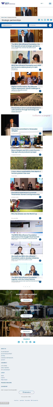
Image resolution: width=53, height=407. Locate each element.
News (6, 17)
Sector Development (6, 353)
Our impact (4, 362)
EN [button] (41, 3)
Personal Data (27, 400)
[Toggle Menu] (50, 3)
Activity (3, 359)
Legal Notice (22, 400)
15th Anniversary (5, 369)
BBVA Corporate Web (34, 400)
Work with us (27, 392)
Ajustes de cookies (4, 403)
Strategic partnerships (7, 357)
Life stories (4, 365)
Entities (3, 355)
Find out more (26, 300)
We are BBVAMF (5, 351)
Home (2, 17)
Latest (3, 372)
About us (3, 348)
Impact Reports (5, 367)
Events (3, 377)
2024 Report (4, 386)
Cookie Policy (16, 400)
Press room (4, 379)
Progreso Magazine (6, 382)
